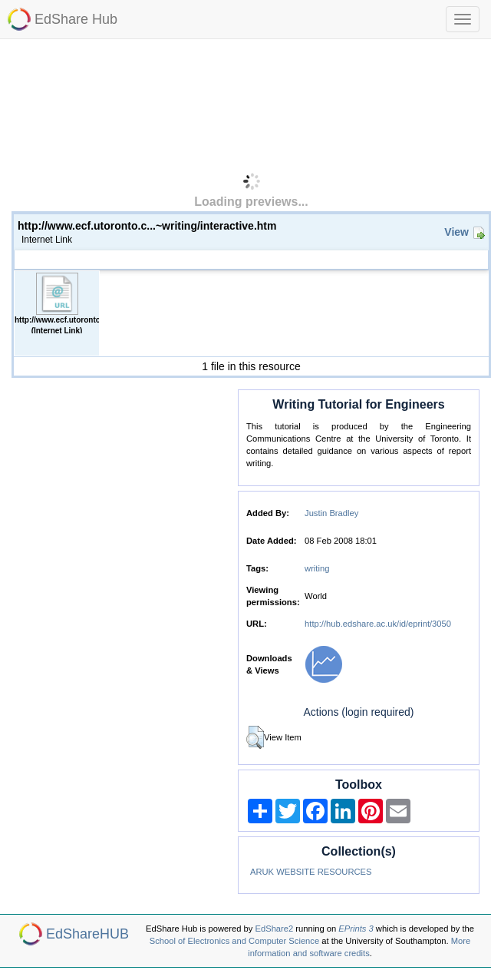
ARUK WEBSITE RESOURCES (311, 871)
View (456, 232)
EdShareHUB (87, 934)
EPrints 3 (355, 928)
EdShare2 (274, 928)
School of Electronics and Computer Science (234, 940)
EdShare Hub (76, 19)
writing (317, 568)
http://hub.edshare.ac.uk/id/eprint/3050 (378, 623)
